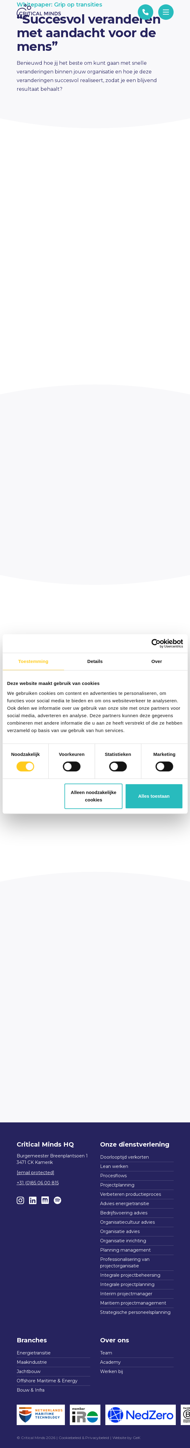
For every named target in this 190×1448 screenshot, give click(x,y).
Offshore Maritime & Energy (47, 1381)
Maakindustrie (32, 1362)
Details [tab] (95, 661)
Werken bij (111, 1371)
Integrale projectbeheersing (130, 1275)
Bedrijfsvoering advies (123, 1213)
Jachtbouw (28, 1371)
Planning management (125, 1250)
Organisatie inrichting (123, 1241)
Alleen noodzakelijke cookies (93, 796)
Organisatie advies (120, 1231)
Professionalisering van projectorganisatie (125, 1263)
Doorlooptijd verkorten (124, 1157)
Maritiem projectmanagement (133, 1303)
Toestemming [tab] (33, 661)
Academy (110, 1362)
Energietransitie (34, 1353)
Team (106, 1353)
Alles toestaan (154, 796)
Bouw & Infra (30, 1390)
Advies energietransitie (124, 1203)
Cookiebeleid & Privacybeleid (84, 1437)
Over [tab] (156, 661)
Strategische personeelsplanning (135, 1312)
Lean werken (114, 1166)
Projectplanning (117, 1185)
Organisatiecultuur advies (127, 1222)
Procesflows (113, 1175)
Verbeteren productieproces (130, 1194)
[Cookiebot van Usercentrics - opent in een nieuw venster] (156, 643)
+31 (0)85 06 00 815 (38, 1183)
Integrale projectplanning (127, 1284)
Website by (126, 1437)
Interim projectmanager (126, 1294)
